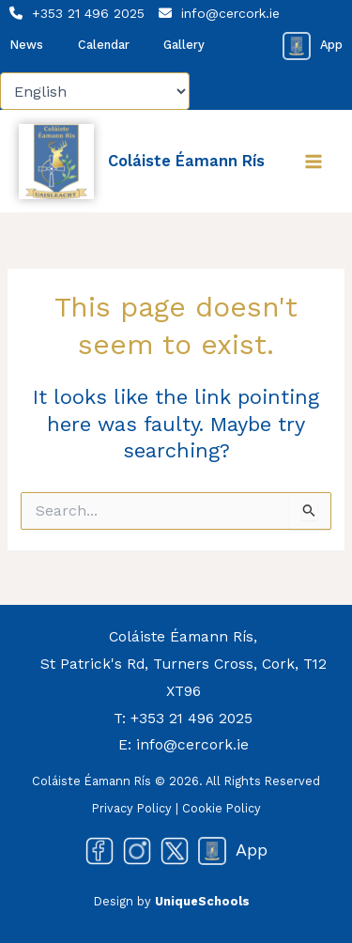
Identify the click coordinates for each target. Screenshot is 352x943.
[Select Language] (95, 91)
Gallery (184, 45)
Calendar (104, 45)
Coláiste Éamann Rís (186, 161)
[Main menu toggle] (313, 161)
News (26, 45)
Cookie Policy (221, 808)
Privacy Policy (132, 808)
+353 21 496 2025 (88, 13)
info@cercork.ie (230, 13)
